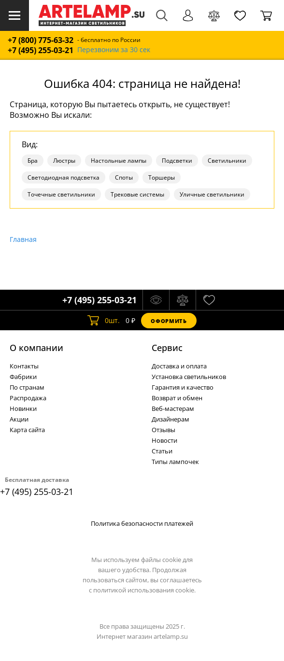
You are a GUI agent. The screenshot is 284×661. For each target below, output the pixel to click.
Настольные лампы (118, 160)
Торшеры (161, 177)
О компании (36, 347)
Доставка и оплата (179, 366)
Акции (19, 419)
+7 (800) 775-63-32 (40, 40)
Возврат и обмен (177, 398)
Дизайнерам (170, 419)
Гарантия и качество (182, 387)
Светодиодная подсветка (63, 177)
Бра (33, 160)
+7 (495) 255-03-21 (40, 50)
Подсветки (177, 160)
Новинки (23, 408)
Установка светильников (189, 376)
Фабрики (23, 376)
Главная (23, 239)
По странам (27, 387)
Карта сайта (27, 429)
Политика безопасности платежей (142, 523)
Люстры (64, 160)
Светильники (227, 160)
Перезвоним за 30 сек (113, 50)
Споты (124, 177)
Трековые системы (137, 194)
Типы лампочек (175, 461)
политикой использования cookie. (144, 590)
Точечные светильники (61, 194)
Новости (164, 440)
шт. (103, 320)
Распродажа (28, 398)
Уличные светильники (212, 194)
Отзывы (163, 429)
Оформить (168, 320)
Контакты (24, 366)
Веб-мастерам (173, 408)
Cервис (167, 347)
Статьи (162, 451)
